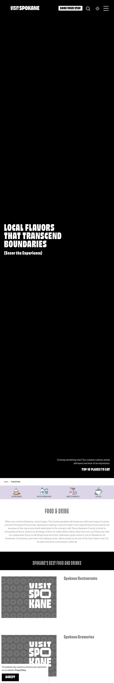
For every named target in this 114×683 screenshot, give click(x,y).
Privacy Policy (20, 670)
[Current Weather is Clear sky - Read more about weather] (95, 8)
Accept (10, 677)
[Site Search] (88, 8)
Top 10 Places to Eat (96, 470)
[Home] (25, 8)
